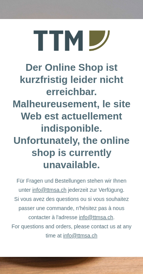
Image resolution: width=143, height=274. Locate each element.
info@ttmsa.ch (49, 190)
